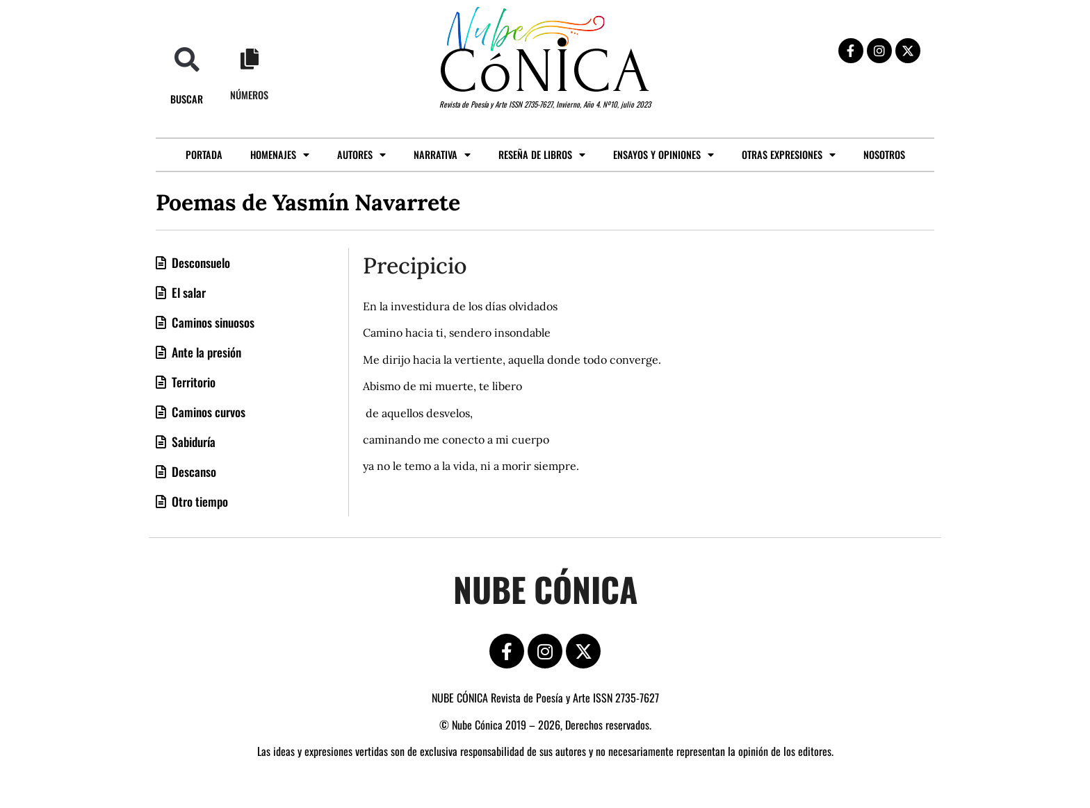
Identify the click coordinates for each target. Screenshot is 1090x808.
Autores (361, 155)
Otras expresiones (789, 155)
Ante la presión (205, 352)
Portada (204, 154)
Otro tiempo (198, 501)
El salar (187, 292)
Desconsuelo (199, 262)
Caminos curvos (207, 412)
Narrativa (442, 155)
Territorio (192, 382)
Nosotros (884, 154)
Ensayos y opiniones (663, 155)
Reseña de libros (541, 155)
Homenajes (279, 155)
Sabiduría (192, 441)
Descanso (192, 471)
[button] (186, 59)
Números (249, 94)
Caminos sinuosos (211, 322)
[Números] (249, 59)
